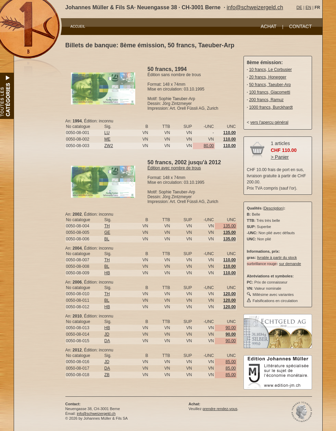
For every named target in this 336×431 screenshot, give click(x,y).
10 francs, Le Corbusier (270, 69)
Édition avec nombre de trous (174, 168)
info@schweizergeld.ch (255, 7)
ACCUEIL (78, 26)
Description (273, 208)
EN (308, 7)
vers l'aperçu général (269, 122)
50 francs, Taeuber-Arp (270, 84)
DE (299, 7)
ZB (107, 374)
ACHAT (268, 26)
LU (107, 132)
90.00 (230, 327)
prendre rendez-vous (219, 409)
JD (107, 334)
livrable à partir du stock (277, 257)
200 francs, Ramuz (266, 99)
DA (107, 340)
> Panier (280, 157)
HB (107, 273)
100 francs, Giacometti (269, 92)
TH (107, 226)
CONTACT (300, 26)
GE (107, 232)
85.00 (230, 361)
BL (107, 239)
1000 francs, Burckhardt (271, 107)
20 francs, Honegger (267, 77)
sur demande (290, 264)
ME (107, 139)
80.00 (208, 145)
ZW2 (108, 145)
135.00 (229, 226)
